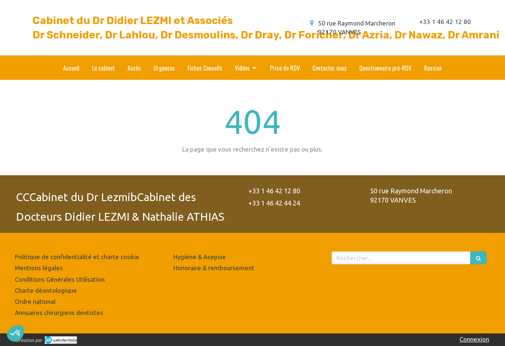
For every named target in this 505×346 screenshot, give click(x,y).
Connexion (474, 339)
